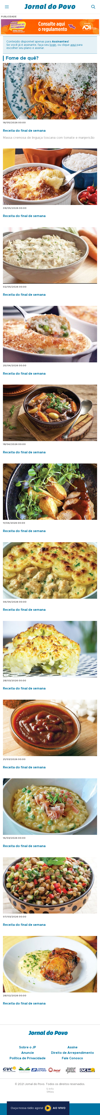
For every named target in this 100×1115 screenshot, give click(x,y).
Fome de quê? (22, 58)
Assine (72, 1047)
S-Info (50, 1089)
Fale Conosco (72, 1058)
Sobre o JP (27, 1047)
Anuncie (27, 1052)
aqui (73, 45)
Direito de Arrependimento (72, 1052)
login (53, 45)
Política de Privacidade (28, 1058)
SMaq (50, 1092)
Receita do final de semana (24, 130)
